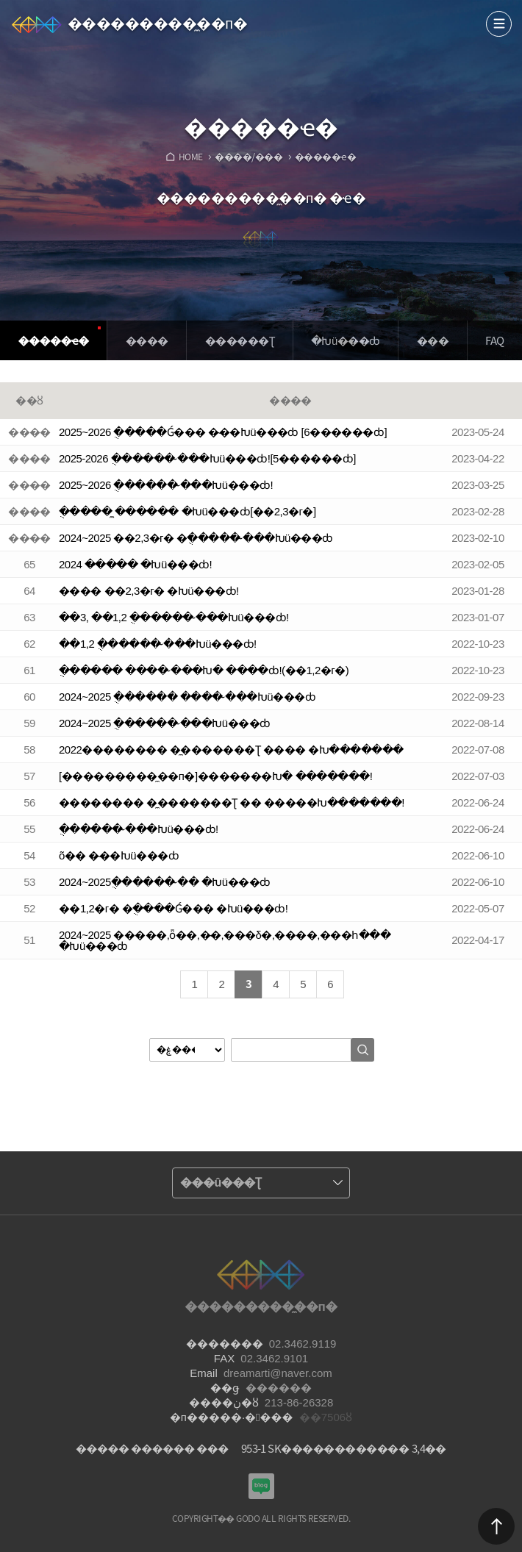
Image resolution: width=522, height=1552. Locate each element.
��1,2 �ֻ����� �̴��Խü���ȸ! (158, 643)
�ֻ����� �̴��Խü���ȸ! (138, 829)
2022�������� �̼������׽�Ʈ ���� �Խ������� (231, 749)
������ (496, 1526)
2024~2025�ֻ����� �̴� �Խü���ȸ (165, 882)
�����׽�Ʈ (239, 340)
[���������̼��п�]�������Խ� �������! (215, 776)
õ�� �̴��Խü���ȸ (119, 855)
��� (432, 340)
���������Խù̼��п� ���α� (261, 1486)
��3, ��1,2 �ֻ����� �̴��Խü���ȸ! (174, 617)
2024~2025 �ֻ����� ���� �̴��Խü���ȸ (187, 696)
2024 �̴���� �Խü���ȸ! (135, 564)
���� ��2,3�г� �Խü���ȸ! (149, 590)
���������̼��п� (157, 23)
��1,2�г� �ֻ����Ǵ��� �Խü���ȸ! (173, 908)
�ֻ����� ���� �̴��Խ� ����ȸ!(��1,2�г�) (203, 670)
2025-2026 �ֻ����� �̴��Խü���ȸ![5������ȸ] (207, 458)
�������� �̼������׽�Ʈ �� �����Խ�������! (231, 802)
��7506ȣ (325, 1417)
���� (499, 24)
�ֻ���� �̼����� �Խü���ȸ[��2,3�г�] (187, 511)
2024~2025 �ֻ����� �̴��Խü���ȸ (165, 723)
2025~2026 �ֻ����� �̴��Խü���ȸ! (166, 485)
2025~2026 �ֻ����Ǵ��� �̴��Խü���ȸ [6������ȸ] (223, 432)
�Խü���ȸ (345, 340)
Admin (519, 3)
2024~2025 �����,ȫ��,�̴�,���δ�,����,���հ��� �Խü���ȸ (224, 940)
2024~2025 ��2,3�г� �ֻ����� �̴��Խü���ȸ (196, 538)
